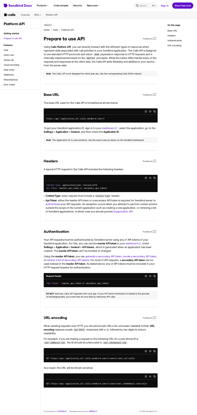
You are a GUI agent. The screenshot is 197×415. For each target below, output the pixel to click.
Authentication (174, 40)
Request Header (53, 276)
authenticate (53, 204)
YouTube (62, 411)
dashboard (109, 128)
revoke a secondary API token (139, 256)
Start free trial (183, 5)
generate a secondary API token (103, 256)
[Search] (146, 5)
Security (77, 5)
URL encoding (174, 45)
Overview (25, 14)
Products (43, 5)
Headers (171, 35)
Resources (93, 5)
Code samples (61, 5)
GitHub (93, 411)
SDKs (37, 14)
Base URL (172, 30)
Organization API (123, 211)
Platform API (52, 14)
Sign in (165, 5)
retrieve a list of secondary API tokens (68, 260)
